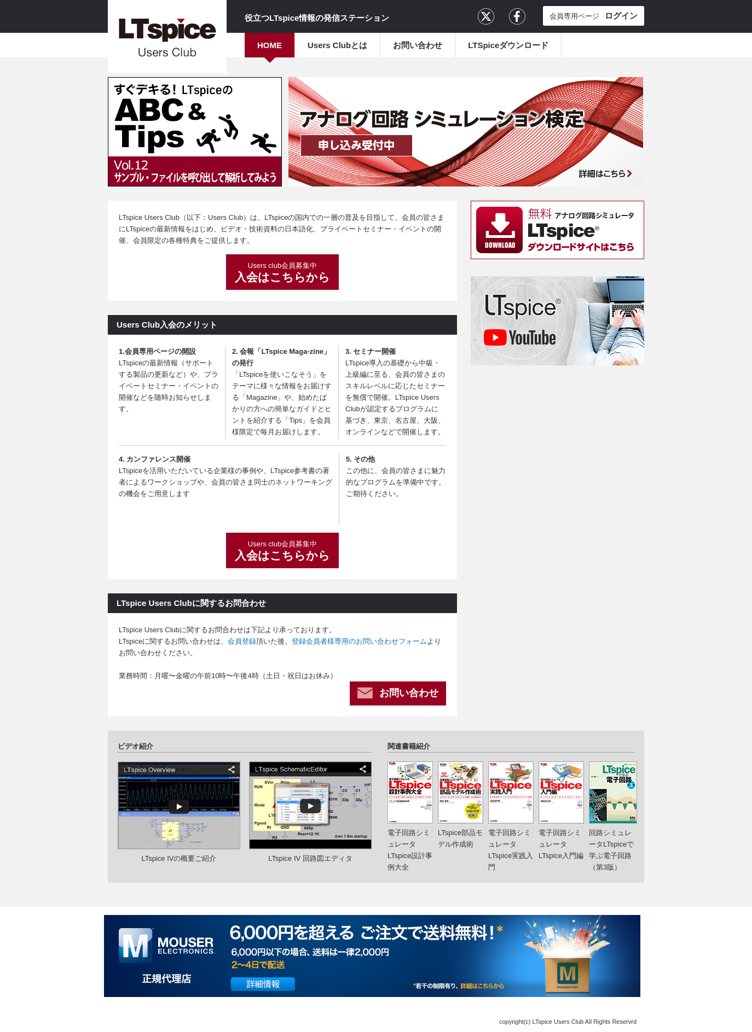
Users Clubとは (337, 45)
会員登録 (242, 641)
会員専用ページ (593, 15)
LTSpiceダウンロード (508, 45)
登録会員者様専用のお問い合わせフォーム (359, 641)
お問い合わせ (417, 45)
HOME (269, 45)
